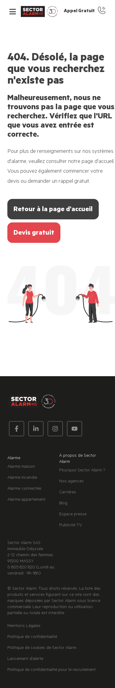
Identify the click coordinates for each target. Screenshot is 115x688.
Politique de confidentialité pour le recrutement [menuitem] (51, 670)
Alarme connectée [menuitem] (24, 489)
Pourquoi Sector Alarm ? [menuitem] (82, 470)
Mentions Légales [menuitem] (23, 626)
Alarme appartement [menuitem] (26, 500)
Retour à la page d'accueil (53, 210)
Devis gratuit (33, 233)
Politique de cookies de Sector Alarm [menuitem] (41, 648)
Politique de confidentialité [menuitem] (32, 637)
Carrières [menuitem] (67, 492)
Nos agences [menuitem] (71, 481)
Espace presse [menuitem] (72, 514)
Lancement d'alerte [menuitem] (25, 659)
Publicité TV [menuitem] (70, 525)
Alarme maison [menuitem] (21, 467)
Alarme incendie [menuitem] (22, 478)
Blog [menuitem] (63, 503)
